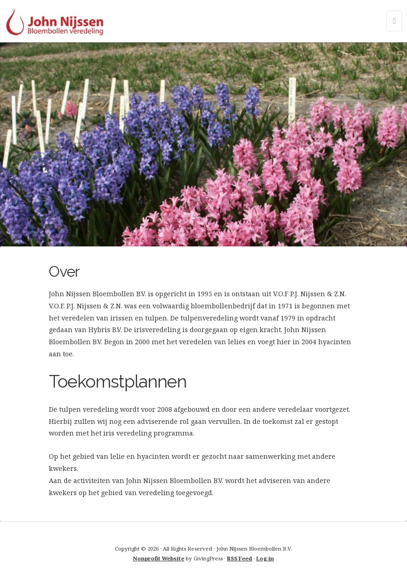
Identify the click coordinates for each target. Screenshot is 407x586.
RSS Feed (239, 558)
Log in (265, 558)
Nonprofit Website (158, 558)
